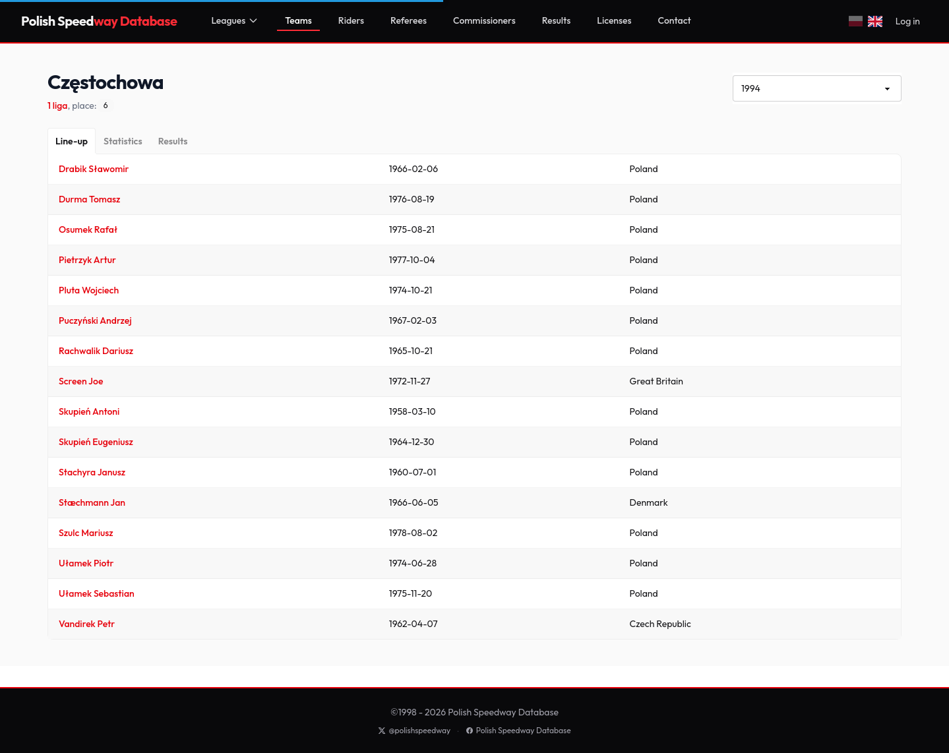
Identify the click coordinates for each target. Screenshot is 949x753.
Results (556, 20)
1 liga (57, 105)
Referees (408, 20)
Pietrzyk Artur (87, 260)
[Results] (173, 141)
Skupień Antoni (89, 411)
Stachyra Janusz (92, 472)
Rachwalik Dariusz (96, 351)
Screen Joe (81, 381)
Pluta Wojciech (89, 290)
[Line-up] (71, 141)
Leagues (235, 20)
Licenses (614, 20)
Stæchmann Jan (92, 502)
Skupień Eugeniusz (96, 442)
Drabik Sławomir (94, 169)
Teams (298, 20)
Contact (674, 20)
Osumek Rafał (88, 229)
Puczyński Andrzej (95, 320)
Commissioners (484, 20)
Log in (908, 21)
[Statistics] (123, 141)
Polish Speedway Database (518, 730)
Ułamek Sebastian (97, 593)
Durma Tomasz (89, 199)
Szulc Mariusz (86, 533)
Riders (351, 20)
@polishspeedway (414, 730)
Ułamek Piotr (86, 563)
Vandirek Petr (87, 624)
